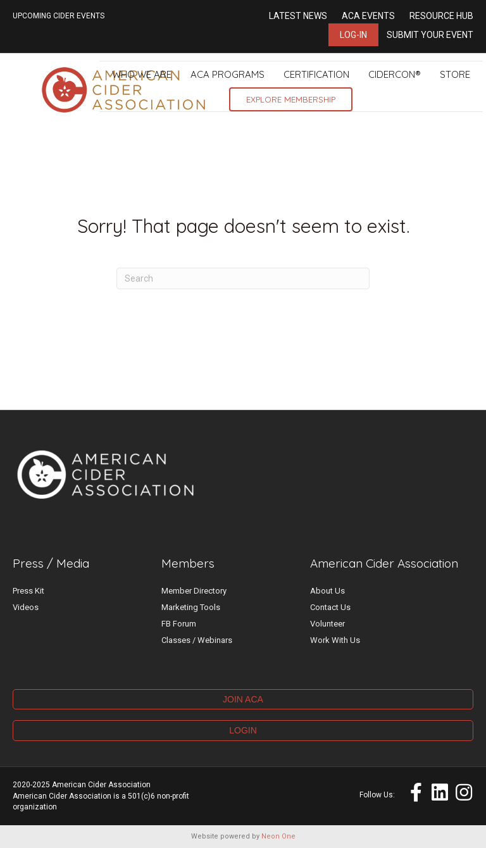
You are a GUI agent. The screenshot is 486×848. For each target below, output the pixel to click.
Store (455, 74)
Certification (316, 74)
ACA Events (368, 16)
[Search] (243, 278)
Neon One (278, 836)
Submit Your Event (430, 35)
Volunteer (327, 623)
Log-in (353, 35)
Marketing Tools (190, 607)
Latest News (298, 16)
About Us (327, 590)
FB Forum (178, 623)
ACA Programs (227, 74)
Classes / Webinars (196, 640)
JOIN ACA (243, 699)
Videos (26, 607)
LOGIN (243, 730)
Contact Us (330, 607)
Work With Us (335, 640)
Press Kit (28, 590)
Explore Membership (290, 99)
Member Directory (194, 590)
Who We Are (141, 74)
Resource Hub (441, 16)
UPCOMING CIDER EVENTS (58, 15)
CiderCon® (394, 74)
